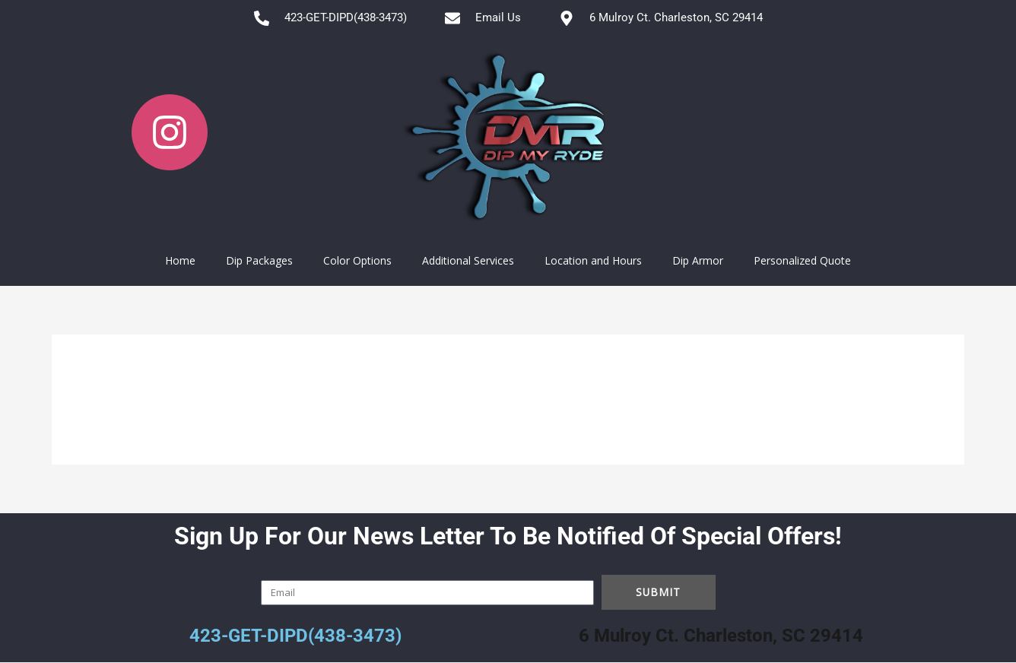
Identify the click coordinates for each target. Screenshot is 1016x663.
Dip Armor (697, 260)
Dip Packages (259, 260)
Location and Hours (593, 260)
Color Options (357, 260)
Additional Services (468, 260)
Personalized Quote (802, 260)
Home (180, 260)
